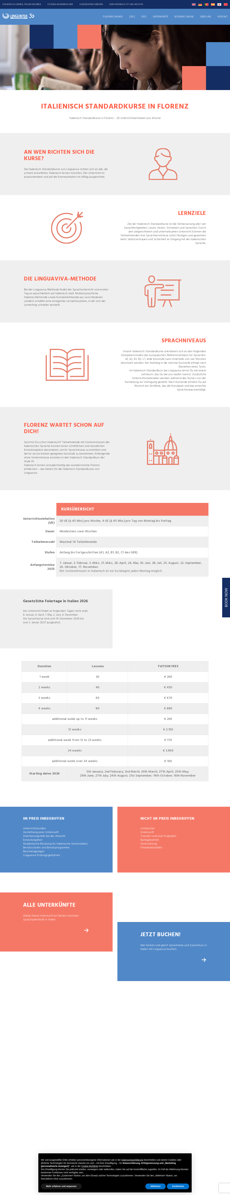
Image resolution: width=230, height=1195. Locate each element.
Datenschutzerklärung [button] (132, 1160)
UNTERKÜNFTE (160, 17)
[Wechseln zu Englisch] (194, 4)
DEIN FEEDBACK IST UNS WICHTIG (126, 4)
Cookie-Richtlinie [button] (89, 1166)
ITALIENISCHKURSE (113, 17)
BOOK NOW (226, 597)
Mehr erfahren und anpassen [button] (61, 1186)
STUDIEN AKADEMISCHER (60, 4)
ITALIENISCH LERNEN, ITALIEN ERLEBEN (21, 4)
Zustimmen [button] (178, 1186)
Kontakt (223, 17)
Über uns (205, 17)
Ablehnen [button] (155, 1186)
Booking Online (184, 17)
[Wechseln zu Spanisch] (213, 4)
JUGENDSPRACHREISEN (91, 4)
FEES (143, 17)
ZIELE (132, 17)
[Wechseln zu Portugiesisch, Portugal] (206, 4)
